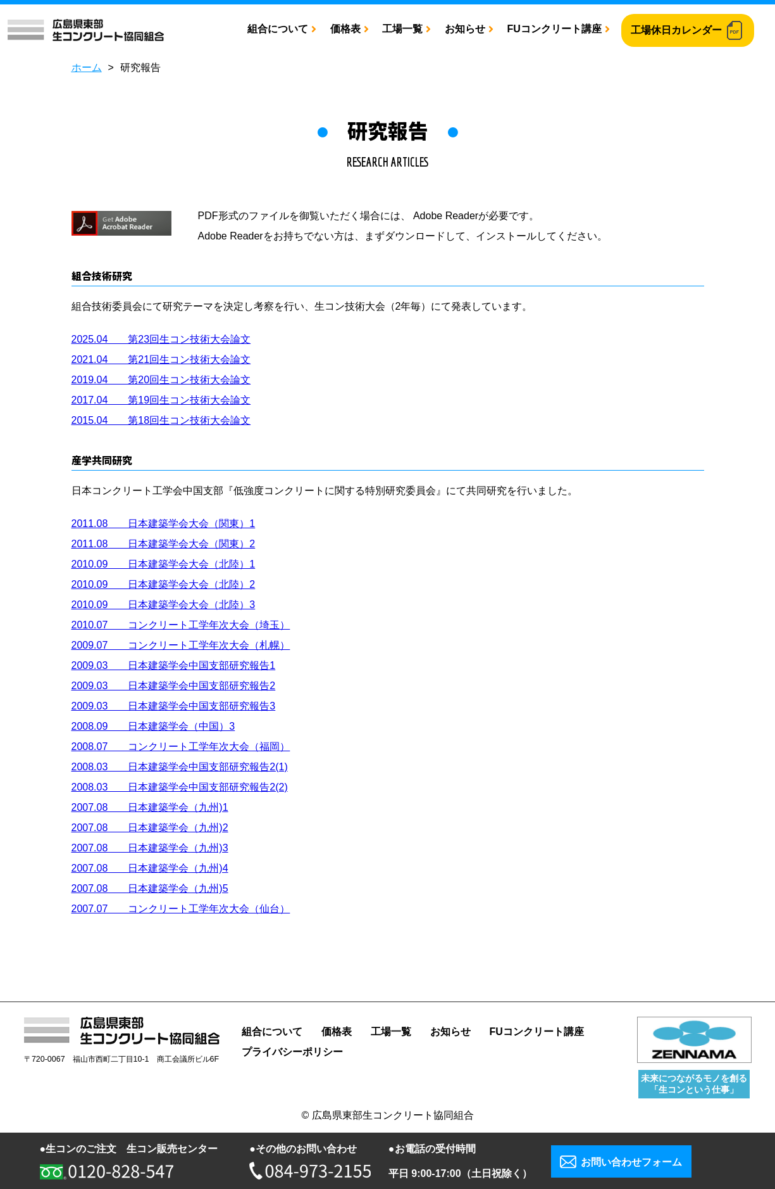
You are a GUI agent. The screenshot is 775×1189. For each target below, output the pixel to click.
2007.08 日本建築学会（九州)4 (149, 868)
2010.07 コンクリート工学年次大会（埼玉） (180, 625)
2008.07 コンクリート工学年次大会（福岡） (180, 746)
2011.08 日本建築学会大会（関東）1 (163, 523)
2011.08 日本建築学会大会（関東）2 (163, 543)
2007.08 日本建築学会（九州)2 (149, 827)
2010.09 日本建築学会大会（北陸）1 (163, 564)
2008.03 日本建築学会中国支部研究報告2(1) (179, 766)
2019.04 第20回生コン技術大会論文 (161, 379)
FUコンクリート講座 (554, 28)
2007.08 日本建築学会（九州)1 (149, 807)
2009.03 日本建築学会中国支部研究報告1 (173, 665)
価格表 (345, 28)
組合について (277, 28)
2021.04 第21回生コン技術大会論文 (161, 359)
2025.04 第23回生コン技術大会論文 (161, 339)
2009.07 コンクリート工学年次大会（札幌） (180, 645)
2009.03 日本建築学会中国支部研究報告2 (173, 685)
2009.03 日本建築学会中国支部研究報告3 (173, 706)
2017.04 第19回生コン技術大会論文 (161, 400)
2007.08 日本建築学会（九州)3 (149, 847)
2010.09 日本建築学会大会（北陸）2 (163, 584)
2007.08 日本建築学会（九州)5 (149, 888)
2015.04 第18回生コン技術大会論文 (161, 420)
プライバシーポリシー (292, 1051)
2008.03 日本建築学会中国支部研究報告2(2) (179, 787)
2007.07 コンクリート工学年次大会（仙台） (180, 908)
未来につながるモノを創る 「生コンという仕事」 (694, 1083)
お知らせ (465, 28)
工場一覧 (402, 28)
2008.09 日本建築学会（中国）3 (153, 726)
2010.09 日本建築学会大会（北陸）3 (163, 604)
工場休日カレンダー (676, 30)
